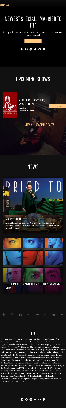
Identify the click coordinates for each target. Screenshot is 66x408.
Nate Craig (4, 4)
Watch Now (33, 41)
